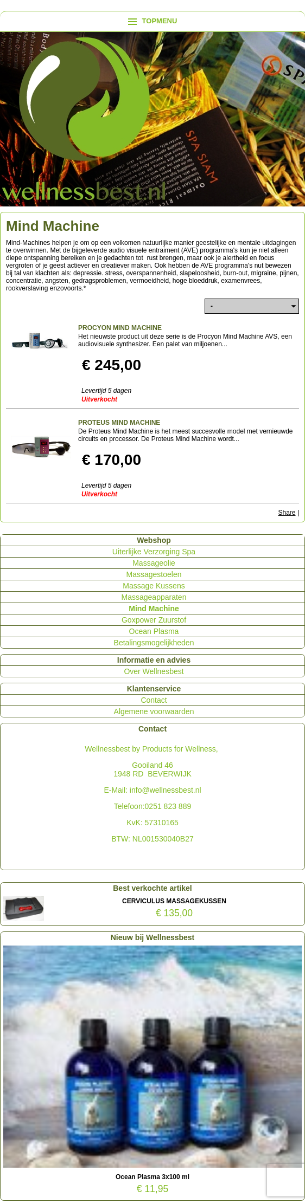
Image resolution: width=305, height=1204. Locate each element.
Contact (154, 700)
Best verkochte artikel (152, 888)
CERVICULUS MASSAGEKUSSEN (174, 901)
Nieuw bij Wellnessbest (153, 937)
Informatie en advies (153, 660)
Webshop (154, 540)
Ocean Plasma (154, 631)
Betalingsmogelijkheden (154, 642)
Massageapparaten (154, 597)
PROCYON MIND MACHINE (120, 328)
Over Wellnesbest (153, 671)
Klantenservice (154, 688)
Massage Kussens (154, 585)
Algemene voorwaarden (154, 711)
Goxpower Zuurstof (154, 620)
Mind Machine (154, 608)
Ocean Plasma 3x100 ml (152, 1177)
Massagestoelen (154, 574)
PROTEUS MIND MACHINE (119, 422)
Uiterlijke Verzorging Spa (153, 551)
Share (287, 512)
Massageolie (153, 563)
